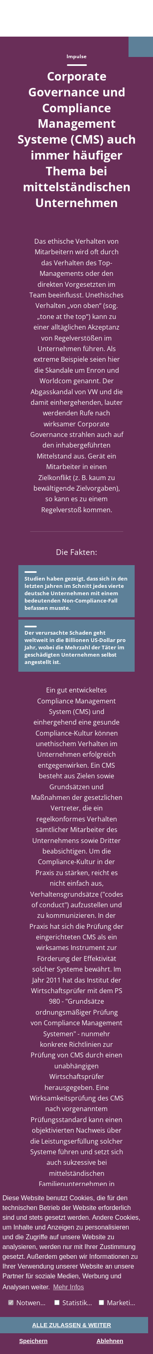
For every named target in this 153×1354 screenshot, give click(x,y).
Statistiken (74, 1302)
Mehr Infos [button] (68, 1287)
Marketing (118, 1302)
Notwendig (29, 1302)
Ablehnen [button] (109, 1341)
